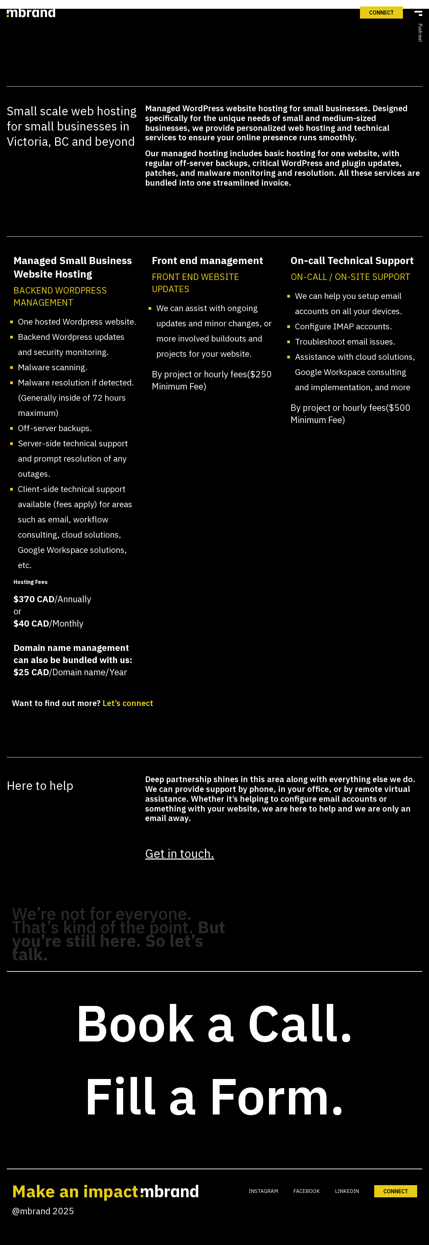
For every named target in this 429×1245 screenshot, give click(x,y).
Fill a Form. (214, 1095)
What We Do (215, 307)
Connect (215, 424)
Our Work (215, 346)
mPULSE (216, 385)
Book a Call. (214, 1022)
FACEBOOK (306, 1191)
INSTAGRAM (263, 1191)
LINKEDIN (347, 1191)
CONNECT (395, 1191)
